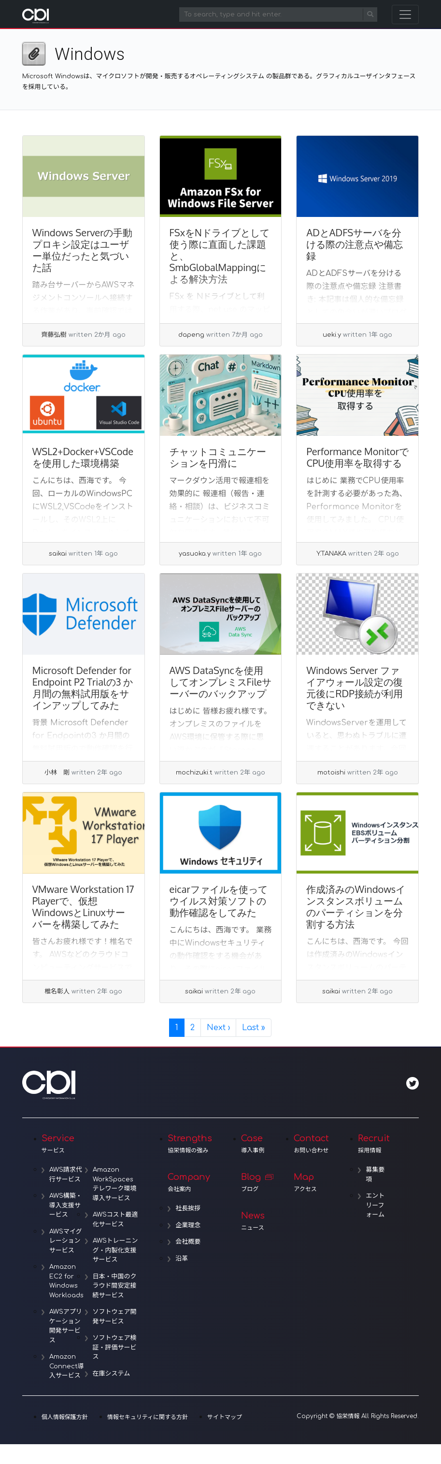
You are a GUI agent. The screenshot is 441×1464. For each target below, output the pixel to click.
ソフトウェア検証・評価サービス (115, 1347)
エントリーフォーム (375, 1205)
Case (253, 1143)
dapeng (191, 334)
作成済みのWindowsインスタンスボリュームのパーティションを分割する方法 (355, 906)
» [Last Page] (253, 1028)
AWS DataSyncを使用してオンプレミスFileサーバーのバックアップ (221, 682)
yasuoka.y (195, 553)
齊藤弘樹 (54, 334)
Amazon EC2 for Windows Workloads (66, 1281)
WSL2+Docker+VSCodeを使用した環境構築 (83, 457)
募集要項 (375, 1174)
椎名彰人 (57, 991)
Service (90, 1143)
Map (311, 1182)
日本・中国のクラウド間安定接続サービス (115, 1286)
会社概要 (187, 1241)
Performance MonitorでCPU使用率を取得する (357, 457)
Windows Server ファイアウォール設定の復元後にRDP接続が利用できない (354, 687)
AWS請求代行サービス (65, 1174)
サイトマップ (224, 1417)
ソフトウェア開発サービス (115, 1316)
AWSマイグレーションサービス (65, 1241)
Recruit (374, 1143)
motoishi (331, 772)
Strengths (190, 1143)
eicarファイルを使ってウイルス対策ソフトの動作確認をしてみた (219, 901)
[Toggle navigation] (405, 14)
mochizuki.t (194, 772)
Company (190, 1182)
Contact (311, 1143)
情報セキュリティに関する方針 (147, 1417)
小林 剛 (57, 772)
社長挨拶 (187, 1208)
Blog (253, 1182)
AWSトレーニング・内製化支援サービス (115, 1250)
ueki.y (332, 334)
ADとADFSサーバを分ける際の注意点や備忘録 (354, 244)
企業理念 (187, 1225)
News (253, 1221)
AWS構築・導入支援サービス (65, 1205)
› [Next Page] (218, 1028)
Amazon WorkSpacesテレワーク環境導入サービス (115, 1184)
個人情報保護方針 (65, 1417)
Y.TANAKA (331, 553)
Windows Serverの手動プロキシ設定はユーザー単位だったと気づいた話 (82, 249)
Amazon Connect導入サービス (66, 1366)
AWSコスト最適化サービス (115, 1219)
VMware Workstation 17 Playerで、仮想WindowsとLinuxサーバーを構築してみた (83, 906)
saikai (58, 553)
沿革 (181, 1258)
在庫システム (111, 1373)
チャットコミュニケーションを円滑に (218, 457)
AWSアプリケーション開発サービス (65, 1326)
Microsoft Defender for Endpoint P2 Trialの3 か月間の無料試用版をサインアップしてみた (82, 687)
